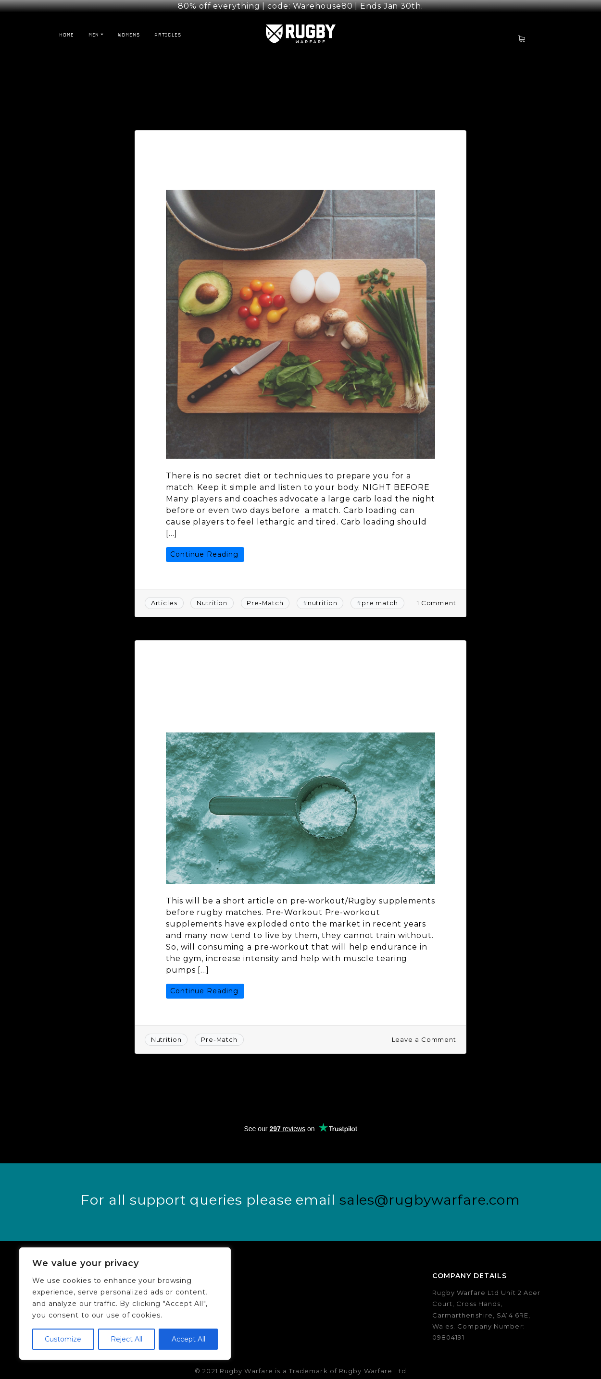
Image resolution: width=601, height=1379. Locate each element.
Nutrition (212, 595)
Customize (63, 1339)
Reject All (126, 1339)
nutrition (323, 595)
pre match (380, 595)
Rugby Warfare (333, 164)
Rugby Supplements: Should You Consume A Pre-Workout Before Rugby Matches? (282, 676)
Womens (128, 26)
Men (94, 26)
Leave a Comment (424, 1031)
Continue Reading (204, 546)
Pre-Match (265, 595)
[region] (125, 1303)
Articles (167, 26)
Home (66, 26)
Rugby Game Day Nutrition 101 (273, 149)
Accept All (188, 1339)
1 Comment (436, 594)
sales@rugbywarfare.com (429, 1192)
